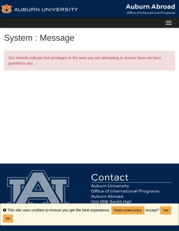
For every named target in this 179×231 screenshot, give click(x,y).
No (8, 218)
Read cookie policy (128, 210)
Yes (166, 210)
